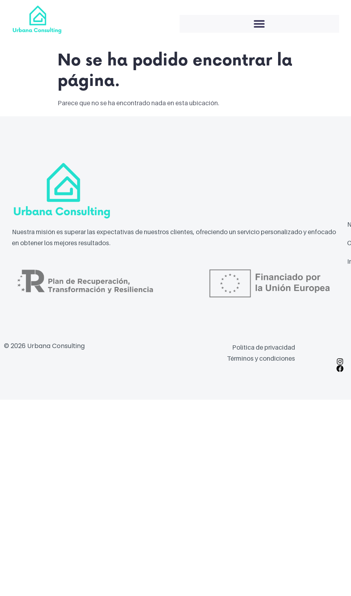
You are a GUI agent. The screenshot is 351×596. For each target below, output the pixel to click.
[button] (260, 24)
